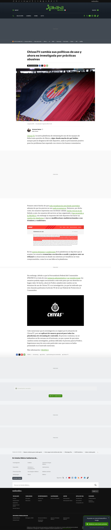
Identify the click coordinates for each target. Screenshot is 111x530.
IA (49, 41)
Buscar (95, 485)
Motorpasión (66, 498)
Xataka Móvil (16, 500)
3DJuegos (27, 498)
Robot (71, 41)
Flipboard (45, 66)
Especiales (15, 467)
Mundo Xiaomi (16, 508)
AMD (53, 41)
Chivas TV (31, 136)
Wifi (76, 41)
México (44, 474)
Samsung (59, 41)
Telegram (75, 477)
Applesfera (15, 502)
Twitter (87, 16)
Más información (67, 528)
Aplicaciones (45, 467)
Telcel (29, 474)
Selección (20, 16)
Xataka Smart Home (16, 505)
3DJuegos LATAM (29, 518)
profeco (43, 354)
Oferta (45, 41)
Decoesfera (79, 500)
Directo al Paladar (55, 498)
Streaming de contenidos (54, 354)
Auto (42, 16)
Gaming (28, 16)
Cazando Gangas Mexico (46, 463)
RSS (78, 477)
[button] (37, 129)
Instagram (92, 16)
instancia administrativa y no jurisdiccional (63, 278)
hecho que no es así (74, 211)
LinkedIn (84, 477)
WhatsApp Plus (68, 452)
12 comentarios (33, 65)
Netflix (81, 41)
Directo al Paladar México (55, 518)
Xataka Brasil (16, 520)
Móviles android (46, 471)
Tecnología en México (33, 471)
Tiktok (98, 16)
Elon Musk (65, 41)
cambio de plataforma (35, 218)
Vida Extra (27, 500)
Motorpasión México (66, 518)
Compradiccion (79, 502)
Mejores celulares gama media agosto (33, 452)
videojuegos (16, 474)
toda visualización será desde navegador (64, 206)
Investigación (16, 462)
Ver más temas (17, 478)
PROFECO (45, 350)
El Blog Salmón (92, 498)
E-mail (47, 66)
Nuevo (94, 10)
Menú (16, 10)
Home (36, 16)
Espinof (40, 500)
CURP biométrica (78, 452)
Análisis (30, 462)
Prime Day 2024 (17, 471)
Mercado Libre (37, 41)
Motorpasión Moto (67, 500)
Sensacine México (42, 518)
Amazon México (28, 41)
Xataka (14, 498)
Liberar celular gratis (90, 452)
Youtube (90, 16)
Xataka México (55, 8)
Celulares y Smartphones (31, 467)
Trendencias (79, 498)
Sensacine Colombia (40, 520)
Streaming (35, 354)
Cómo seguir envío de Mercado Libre (53, 452)
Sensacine (40, 498)
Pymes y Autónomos (91, 501)
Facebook (84, 16)
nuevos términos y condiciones (44, 252)
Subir (94, 491)
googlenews (95, 16)
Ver (56, 396)
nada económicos (59, 208)
